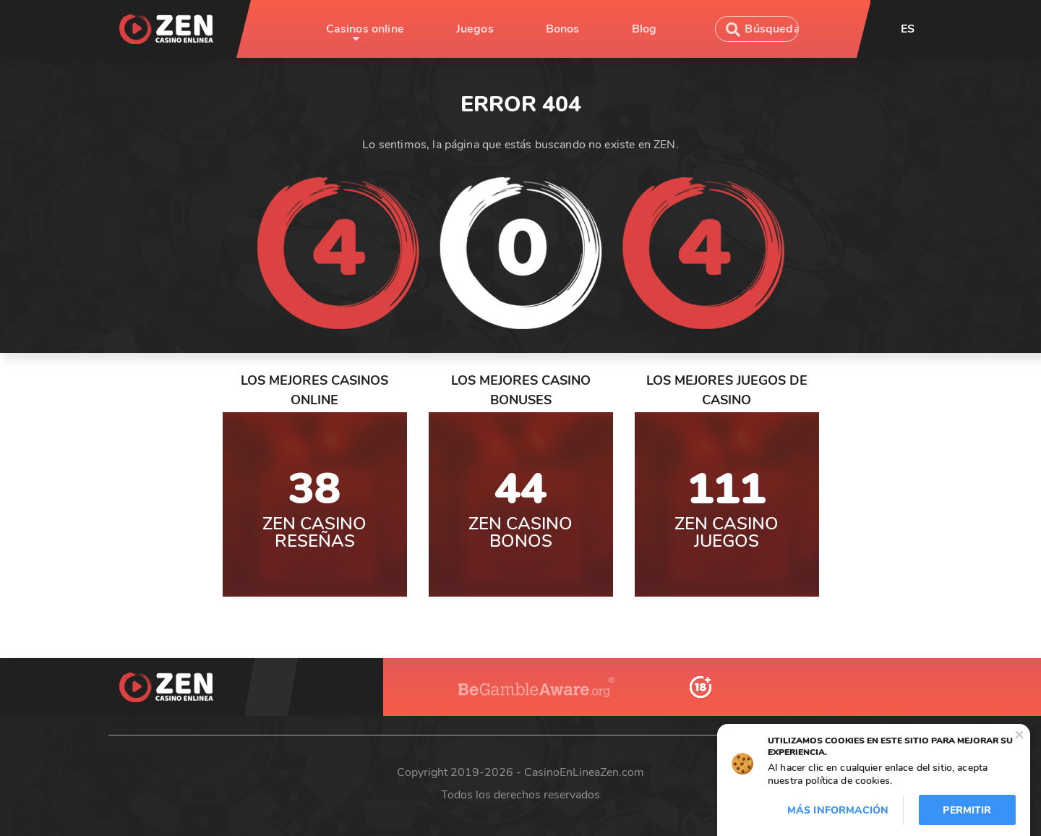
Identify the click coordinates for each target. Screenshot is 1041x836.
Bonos (563, 29)
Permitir (967, 810)
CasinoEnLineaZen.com (584, 772)
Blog (644, 29)
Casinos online (365, 29)
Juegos (475, 29)
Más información (837, 810)
